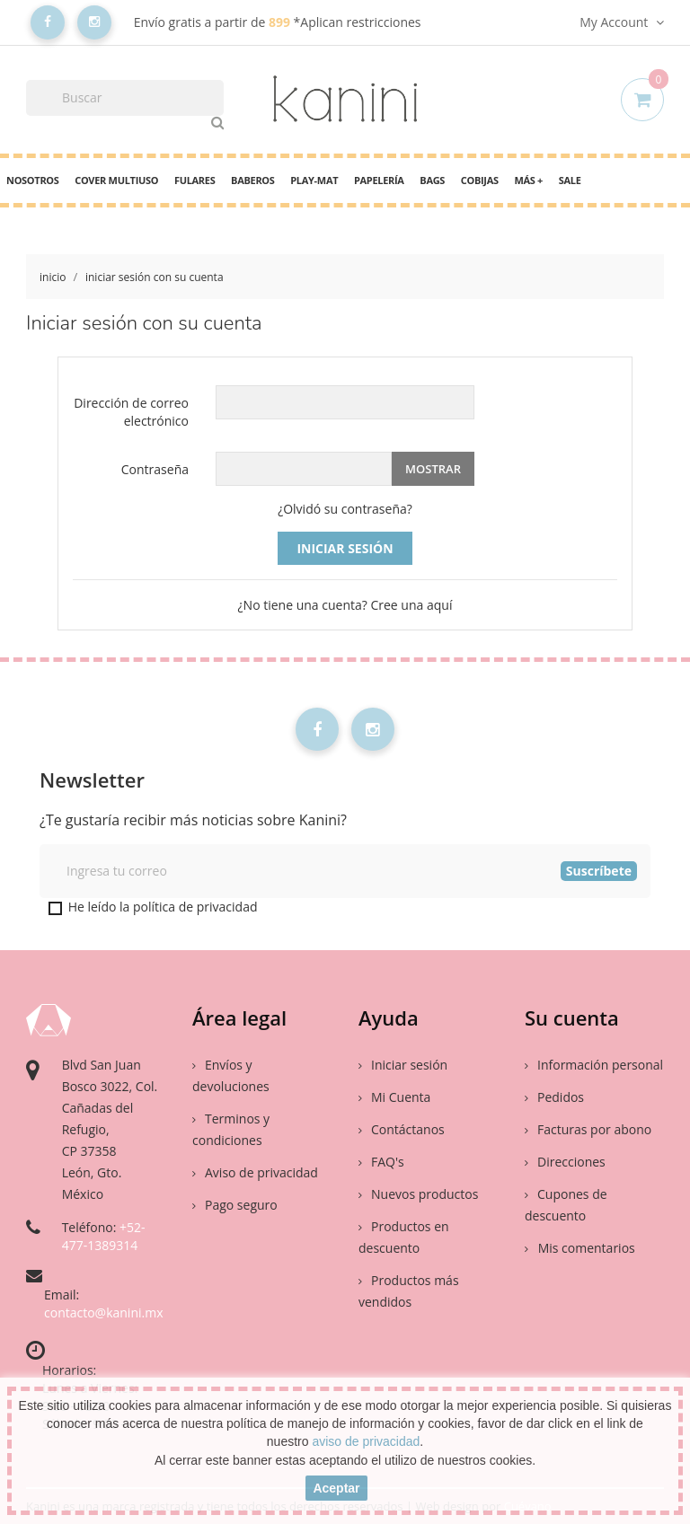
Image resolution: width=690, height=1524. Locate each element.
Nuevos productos (418, 1193)
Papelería (379, 180)
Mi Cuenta (394, 1097)
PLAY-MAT (314, 180)
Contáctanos (401, 1129)
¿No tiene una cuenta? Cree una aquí (345, 604)
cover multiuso (116, 180)
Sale (570, 180)
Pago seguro (235, 1204)
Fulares (195, 180)
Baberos (253, 180)
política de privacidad (195, 906)
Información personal (594, 1064)
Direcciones (565, 1161)
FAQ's (381, 1161)
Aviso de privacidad (255, 1172)
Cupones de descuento (566, 1204)
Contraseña (155, 469)
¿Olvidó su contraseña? (345, 508)
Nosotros (32, 180)
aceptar (336, 1488)
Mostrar (433, 469)
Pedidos (554, 1097)
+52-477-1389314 (104, 1236)
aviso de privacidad (366, 1441)
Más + (528, 180)
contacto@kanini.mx (104, 1312)
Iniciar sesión (344, 548)
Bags (432, 180)
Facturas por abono (588, 1129)
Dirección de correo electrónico (131, 411)
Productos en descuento (403, 1237)
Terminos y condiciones (231, 1129)
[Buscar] (125, 98)
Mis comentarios (585, 1247)
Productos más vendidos (408, 1291)
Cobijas (480, 180)
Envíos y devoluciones (231, 1075)
